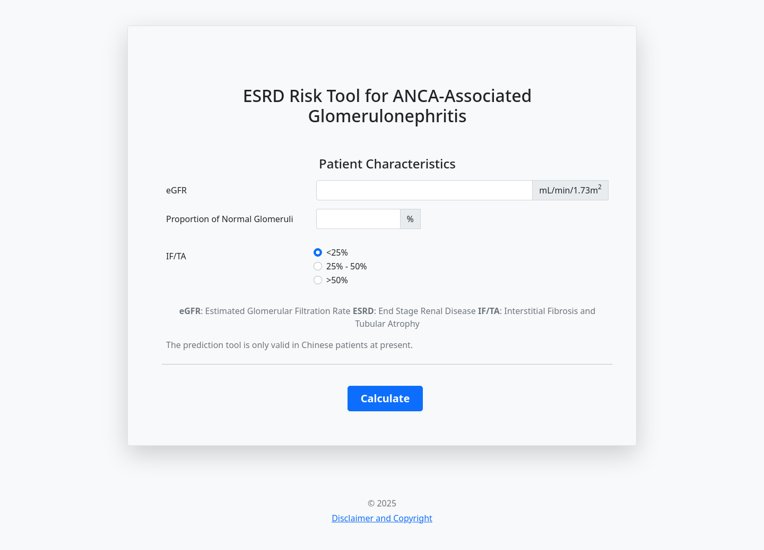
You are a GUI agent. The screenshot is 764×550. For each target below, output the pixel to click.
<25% (337, 252)
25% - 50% (346, 266)
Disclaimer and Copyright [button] (382, 518)
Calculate (385, 398)
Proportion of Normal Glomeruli (229, 219)
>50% (337, 280)
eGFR (176, 190)
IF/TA (176, 256)
